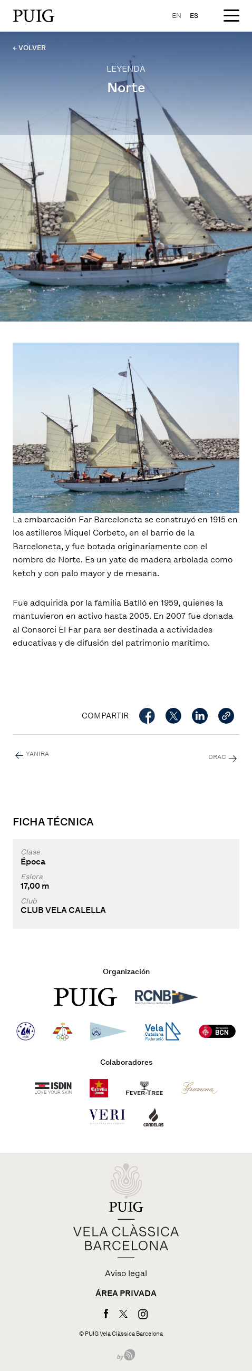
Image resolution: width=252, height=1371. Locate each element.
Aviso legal (126, 1273)
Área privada (126, 1293)
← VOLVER (29, 47)
